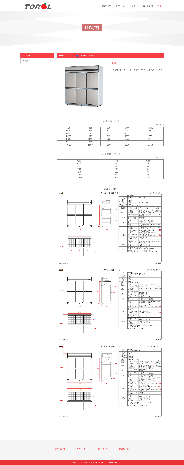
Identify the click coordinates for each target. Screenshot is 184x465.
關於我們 (60, 449)
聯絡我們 (124, 449)
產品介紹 (29, 61)
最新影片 (103, 449)
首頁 (62, 56)
